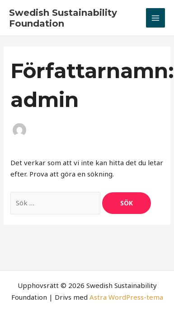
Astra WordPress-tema (126, 297)
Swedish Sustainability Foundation (63, 18)
